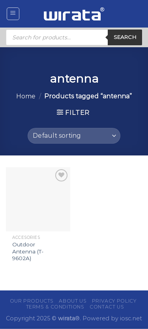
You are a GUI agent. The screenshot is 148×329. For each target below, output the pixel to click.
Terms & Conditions (55, 307)
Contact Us (107, 307)
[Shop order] (74, 136)
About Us (72, 301)
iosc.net (131, 318)
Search (125, 37)
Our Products (32, 301)
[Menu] (13, 13)
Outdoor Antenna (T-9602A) (27, 251)
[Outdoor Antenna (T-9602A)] (38, 199)
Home (26, 96)
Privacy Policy (114, 301)
